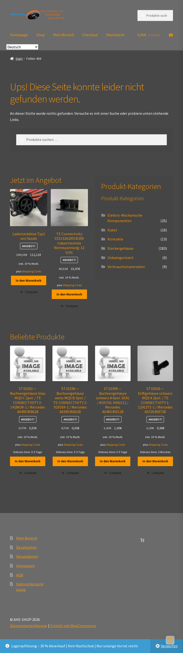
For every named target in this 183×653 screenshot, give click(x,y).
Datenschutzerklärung (28, 625)
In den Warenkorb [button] (28, 280)
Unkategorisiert (120, 257)
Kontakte (115, 239)
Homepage (19, 34)
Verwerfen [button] (169, 645)
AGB (19, 575)
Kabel (112, 230)
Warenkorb (115, 34)
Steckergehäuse (120, 248)
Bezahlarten (26, 547)
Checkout (90, 34)
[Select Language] (22, 47)
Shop (40, 34)
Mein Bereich (63, 34)
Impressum (25, 565)
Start (19, 58)
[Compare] (29, 292)
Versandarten (27, 556)
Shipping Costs (31, 271)
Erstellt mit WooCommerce (73, 625)
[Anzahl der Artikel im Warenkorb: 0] (142, 540)
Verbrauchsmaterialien (126, 266)
